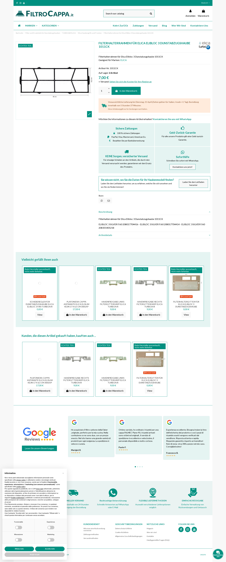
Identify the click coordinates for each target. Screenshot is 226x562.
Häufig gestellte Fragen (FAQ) (158, 540)
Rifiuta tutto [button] (19, 549)
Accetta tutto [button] (50, 549)
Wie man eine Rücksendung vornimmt (94, 529)
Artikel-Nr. (104, 68)
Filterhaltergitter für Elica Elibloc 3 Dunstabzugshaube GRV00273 (186, 305)
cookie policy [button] (20, 486)
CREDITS (203, 555)
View (39, 314)
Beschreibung (154, 212)
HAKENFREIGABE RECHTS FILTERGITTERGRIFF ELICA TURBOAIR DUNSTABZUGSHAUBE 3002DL (150, 306)
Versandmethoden (90, 538)
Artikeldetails (154, 235)
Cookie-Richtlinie (121, 532)
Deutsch (205, 3)
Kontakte (150, 536)
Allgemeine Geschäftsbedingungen (128, 536)
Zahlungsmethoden (91, 534)
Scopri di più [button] (34, 554)
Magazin (150, 528)
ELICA (123, 60)
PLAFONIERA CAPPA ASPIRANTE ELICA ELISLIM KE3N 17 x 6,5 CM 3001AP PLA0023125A (76, 305)
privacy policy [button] (21, 480)
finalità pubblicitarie (18, 497)
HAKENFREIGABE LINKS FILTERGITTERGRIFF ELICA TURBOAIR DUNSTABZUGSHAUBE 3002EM (113, 306)
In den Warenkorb (126, 90)
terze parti (39, 489)
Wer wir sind (152, 532)
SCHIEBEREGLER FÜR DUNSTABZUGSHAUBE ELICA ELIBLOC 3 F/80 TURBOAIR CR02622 (40, 305)
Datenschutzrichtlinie (123, 528)
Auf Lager (103, 72)
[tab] (154, 212)
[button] (31, 25)
